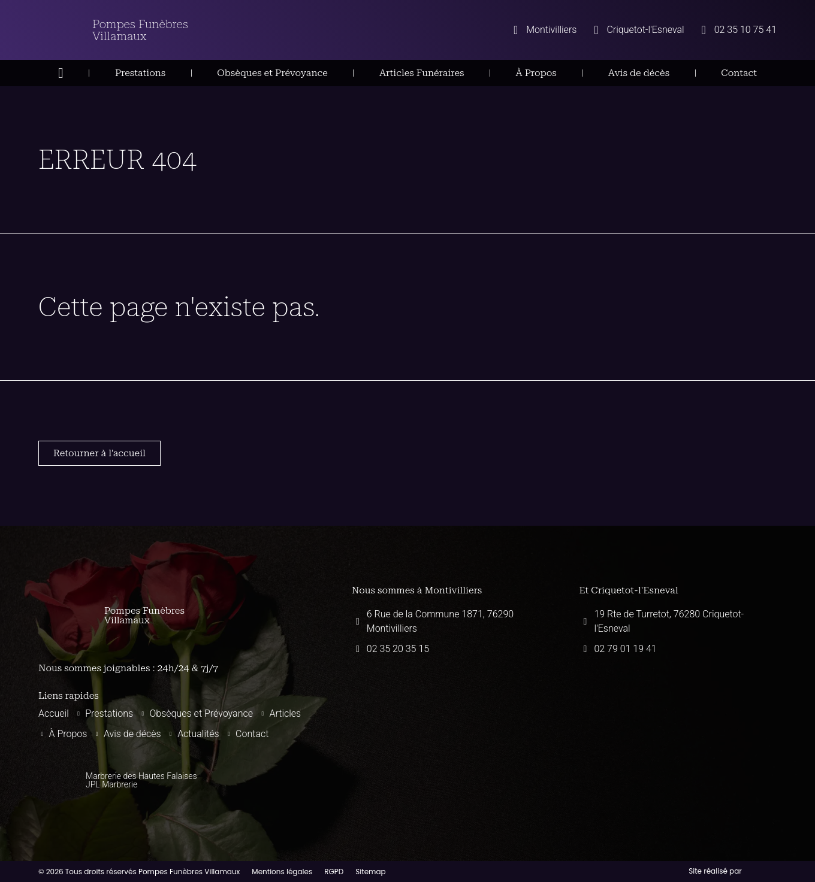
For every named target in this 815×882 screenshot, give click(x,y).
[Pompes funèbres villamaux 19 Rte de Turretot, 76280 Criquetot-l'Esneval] (678, 728)
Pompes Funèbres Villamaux (140, 30)
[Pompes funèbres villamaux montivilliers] (451, 728)
